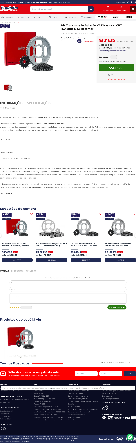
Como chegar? (107, 388)
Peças (37, 17)
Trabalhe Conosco (74, 417)
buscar (91, 9)
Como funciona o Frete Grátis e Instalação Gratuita (83, 402)
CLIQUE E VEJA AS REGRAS (61, 2)
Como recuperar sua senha (78, 396)
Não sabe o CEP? (89, 41)
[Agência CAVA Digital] (119, 439)
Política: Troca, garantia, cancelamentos (82, 409)
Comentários (68, 298)
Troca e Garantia (74, 407)
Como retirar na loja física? (78, 399)
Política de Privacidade (79, 440)
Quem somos (107, 396)
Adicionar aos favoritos (117, 79)
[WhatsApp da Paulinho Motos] (135, 2)
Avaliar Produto (117, 307)
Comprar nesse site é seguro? (79, 412)
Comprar (116, 67)
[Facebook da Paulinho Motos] (131, 2)
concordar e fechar (100, 439)
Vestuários (70, 17)
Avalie (92, 33)
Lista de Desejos (74, 388)
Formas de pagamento (76, 415)
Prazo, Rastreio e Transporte (78, 391)
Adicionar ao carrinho (118, 75)
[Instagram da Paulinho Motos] (128, 2)
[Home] (15, 9)
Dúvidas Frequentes (75, 393)
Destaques (86, 17)
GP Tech (102, 17)
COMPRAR (17, 260)
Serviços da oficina (109, 393)
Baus (115, 17)
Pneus (53, 17)
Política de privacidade (110, 399)
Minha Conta (72, 420)
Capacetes (6, 17)
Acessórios (23, 17)
